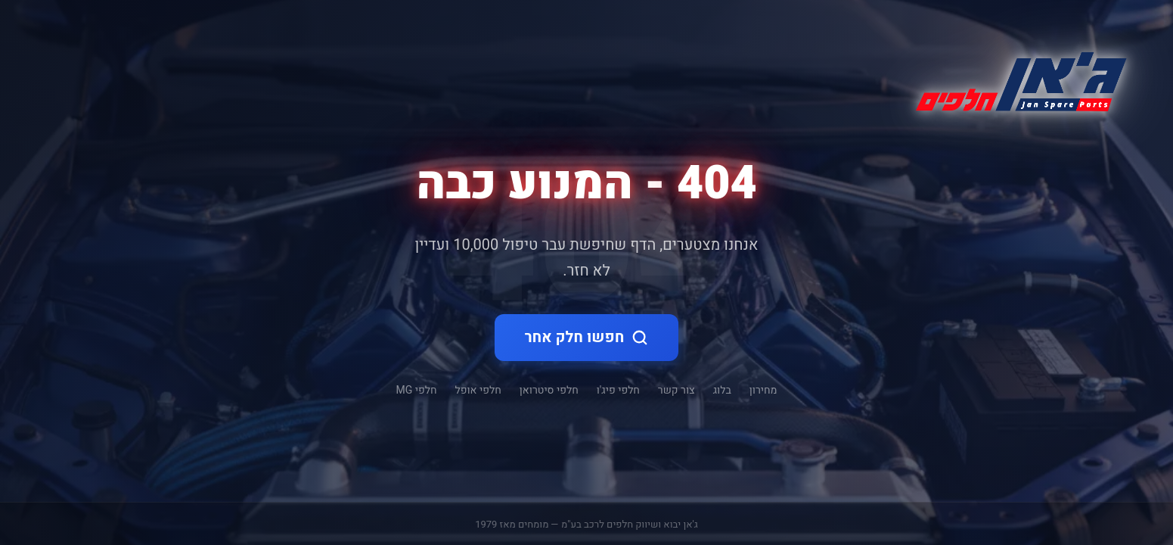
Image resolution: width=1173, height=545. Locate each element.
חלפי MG (416, 390)
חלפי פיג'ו (618, 390)
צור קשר (676, 390)
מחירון (763, 390)
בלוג (722, 390)
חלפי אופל (478, 390)
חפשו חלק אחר (587, 337)
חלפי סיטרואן (549, 390)
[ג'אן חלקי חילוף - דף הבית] (1015, 78)
